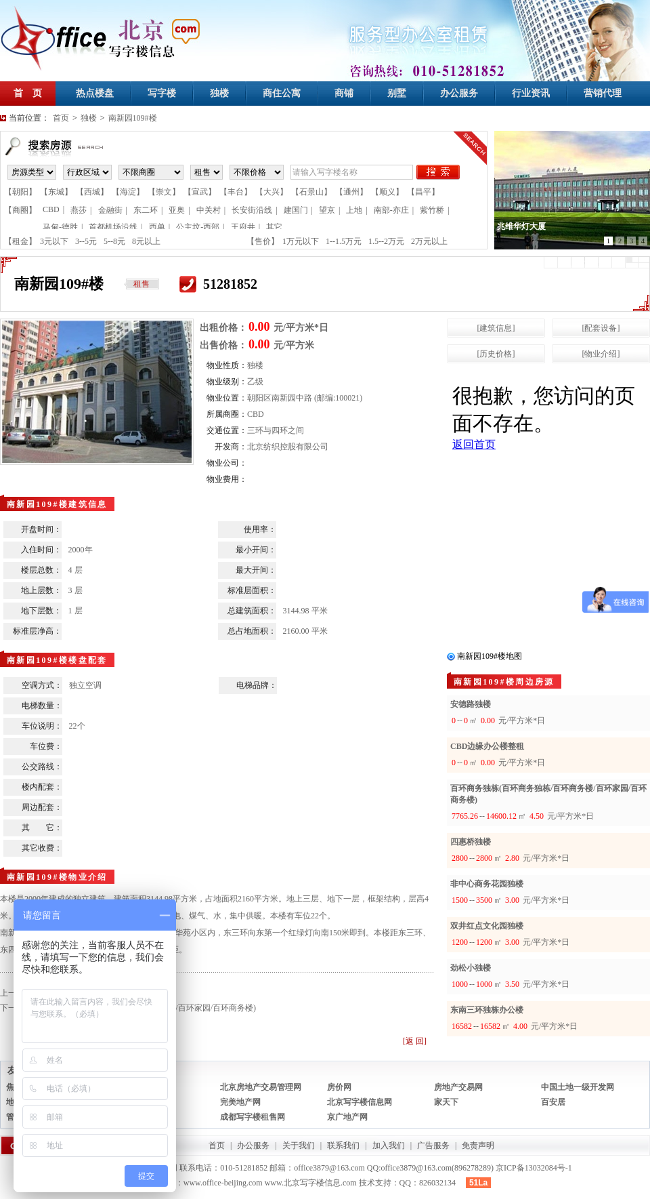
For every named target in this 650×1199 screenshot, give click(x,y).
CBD (51, 209)
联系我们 (343, 1145)
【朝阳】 (20, 192)
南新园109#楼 (132, 118)
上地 (354, 210)
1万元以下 (300, 241)
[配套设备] (601, 328)
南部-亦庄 (391, 210)
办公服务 (459, 93)
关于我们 (298, 1145)
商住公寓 (282, 93)
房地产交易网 (458, 1087)
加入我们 (388, 1145)
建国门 (296, 210)
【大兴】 (271, 192)
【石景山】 (311, 192)
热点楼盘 (95, 93)
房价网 (339, 1087)
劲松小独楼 (470, 968)
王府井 (243, 227)
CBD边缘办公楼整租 (487, 746)
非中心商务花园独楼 (486, 884)
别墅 (396, 93)
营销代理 (603, 93)
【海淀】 (128, 192)
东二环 (145, 210)
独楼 (219, 93)
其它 (274, 227)
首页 (61, 118)
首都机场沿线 (113, 227)
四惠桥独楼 (470, 842)
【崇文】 (164, 192)
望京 (327, 210)
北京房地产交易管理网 (260, 1087)
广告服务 (433, 1145)
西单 (157, 227)
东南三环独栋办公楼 (486, 1010)
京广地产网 (347, 1117)
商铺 (343, 93)
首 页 (28, 93)
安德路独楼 (470, 704)
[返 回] (415, 1041)
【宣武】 (199, 192)
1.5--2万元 (386, 241)
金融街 (110, 210)
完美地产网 (240, 1102)
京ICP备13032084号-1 (534, 1168)
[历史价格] (496, 354)
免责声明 (478, 1145)
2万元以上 (429, 241)
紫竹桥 (432, 210)
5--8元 (114, 241)
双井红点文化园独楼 (486, 926)
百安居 (553, 1102)
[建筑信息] (496, 328)
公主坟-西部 (197, 227)
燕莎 (78, 210)
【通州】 (351, 192)
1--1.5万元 (344, 241)
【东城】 (56, 192)
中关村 (208, 210)
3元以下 (54, 241)
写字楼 (162, 93)
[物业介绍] (601, 354)
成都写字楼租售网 (252, 1117)
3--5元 (86, 241)
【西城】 (92, 192)
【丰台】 (235, 192)
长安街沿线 (252, 210)
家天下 (446, 1102)
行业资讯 (531, 93)
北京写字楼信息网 (359, 1102)
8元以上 (146, 241)
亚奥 (177, 210)
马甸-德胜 (60, 227)
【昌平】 (423, 192)
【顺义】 (387, 192)
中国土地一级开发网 (577, 1087)
